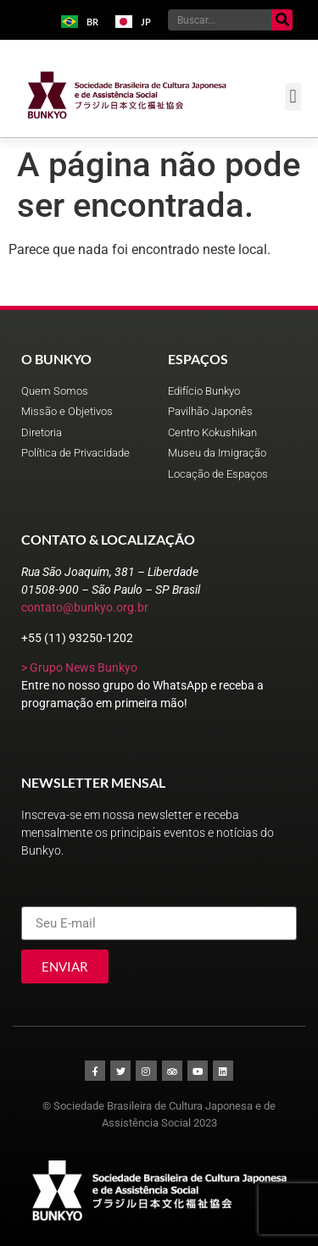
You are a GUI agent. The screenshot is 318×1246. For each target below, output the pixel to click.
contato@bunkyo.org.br (84, 607)
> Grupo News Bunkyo (79, 667)
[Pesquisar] (282, 19)
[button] (293, 97)
